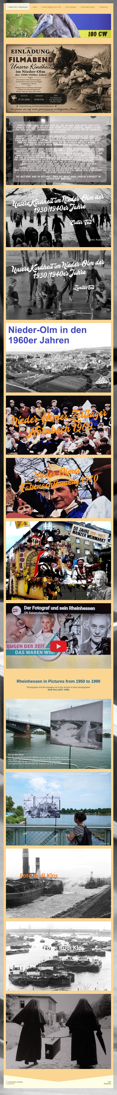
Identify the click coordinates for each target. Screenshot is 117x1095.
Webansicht (107, 1083)
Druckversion (11, 1082)
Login (109, 1081)
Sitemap (20, 1082)
